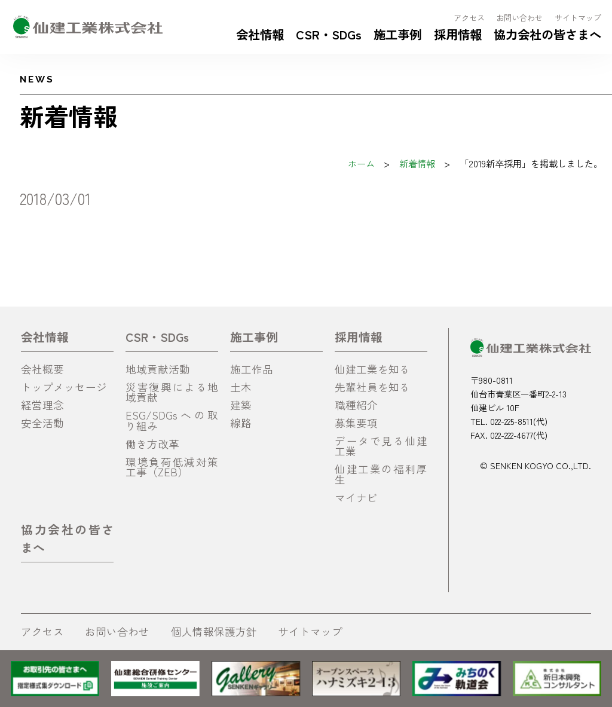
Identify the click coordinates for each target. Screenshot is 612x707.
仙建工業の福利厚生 (381, 474)
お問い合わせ (519, 17)
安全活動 (42, 422)
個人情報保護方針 (214, 631)
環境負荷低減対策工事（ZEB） (172, 467)
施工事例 (397, 34)
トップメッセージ (64, 386)
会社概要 (42, 369)
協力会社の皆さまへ (547, 34)
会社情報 (260, 34)
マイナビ (356, 497)
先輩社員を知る (372, 386)
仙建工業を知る (372, 369)
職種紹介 (356, 404)
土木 (241, 386)
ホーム (361, 163)
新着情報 (417, 163)
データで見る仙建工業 (381, 446)
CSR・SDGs (329, 34)
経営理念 (42, 404)
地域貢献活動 (158, 369)
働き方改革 (152, 443)
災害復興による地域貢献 (172, 392)
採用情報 (458, 34)
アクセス (469, 17)
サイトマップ (578, 17)
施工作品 (251, 369)
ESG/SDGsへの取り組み (172, 420)
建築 (241, 404)
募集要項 (356, 422)
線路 (241, 422)
